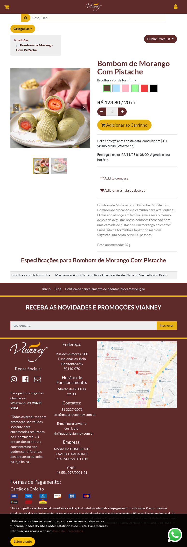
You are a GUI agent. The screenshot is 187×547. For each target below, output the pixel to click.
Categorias (21, 29)
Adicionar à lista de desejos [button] (122, 190)
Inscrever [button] (167, 325)
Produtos (21, 40)
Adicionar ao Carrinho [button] (124, 125)
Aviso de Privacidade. (68, 531)
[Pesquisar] (25, 18)
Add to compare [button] (114, 178)
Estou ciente (23, 541)
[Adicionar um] (122, 112)
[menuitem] (46, 289)
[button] (16, 108)
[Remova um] (101, 112)
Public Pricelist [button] (159, 39)
